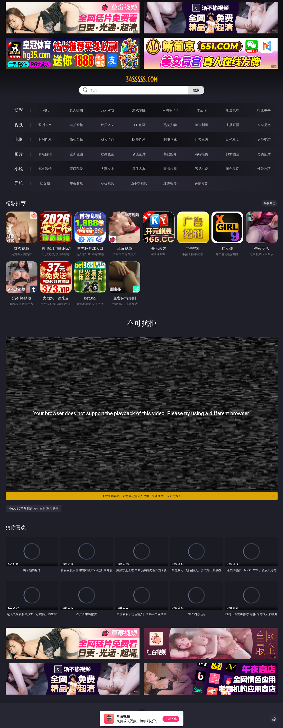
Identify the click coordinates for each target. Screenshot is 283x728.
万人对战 (107, 110)
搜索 (196, 90)
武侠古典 (139, 168)
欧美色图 (107, 154)
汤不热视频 (139, 183)
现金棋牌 (232, 110)
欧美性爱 (139, 139)
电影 (18, 139)
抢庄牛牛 (264, 110)
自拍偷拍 (76, 124)
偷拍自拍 (76, 139)
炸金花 (201, 110)
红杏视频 (170, 183)
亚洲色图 (76, 154)
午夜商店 (76, 183)
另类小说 (201, 168)
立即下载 (171, 719)
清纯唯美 (201, 154)
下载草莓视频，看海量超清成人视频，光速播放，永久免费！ (188, 496)
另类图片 (264, 154)
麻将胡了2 (170, 110)
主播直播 (232, 124)
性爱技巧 (264, 168)
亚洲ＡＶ (45, 124)
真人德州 (76, 110)
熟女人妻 (170, 124)
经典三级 (201, 139)
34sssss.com (141, 79)
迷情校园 (170, 168)
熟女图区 (232, 154)
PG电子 (45, 110)
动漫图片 (139, 154)
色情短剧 (201, 183)
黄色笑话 (232, 168)
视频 (18, 124)
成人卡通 (107, 139)
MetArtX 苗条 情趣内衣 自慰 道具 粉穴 (34, 508)
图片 (18, 154)
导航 (18, 183)
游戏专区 (139, 110)
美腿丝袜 (170, 154)
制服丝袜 (170, 139)
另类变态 (264, 139)
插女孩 (45, 183)
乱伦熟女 (232, 139)
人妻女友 (107, 168)
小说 (18, 168)
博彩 (18, 110)
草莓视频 (107, 183)
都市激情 (45, 168)
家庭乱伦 (76, 168)
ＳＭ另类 (264, 124)
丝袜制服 (201, 124)
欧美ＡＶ (107, 124)
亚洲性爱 (45, 139)
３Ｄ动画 (139, 124)
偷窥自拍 (45, 154)
